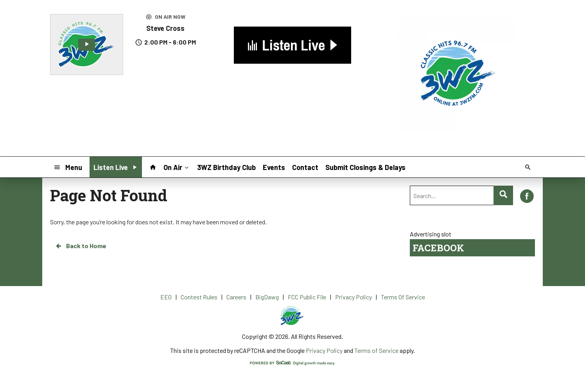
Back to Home (80, 246)
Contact (305, 167)
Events (274, 167)
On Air (176, 167)
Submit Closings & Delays (365, 167)
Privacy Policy (324, 350)
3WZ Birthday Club (226, 167)
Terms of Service (376, 350)
